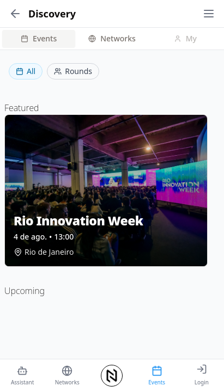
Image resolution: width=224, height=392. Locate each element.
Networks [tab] (112, 38)
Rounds (73, 71)
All (25, 71)
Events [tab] (39, 38)
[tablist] (112, 39)
